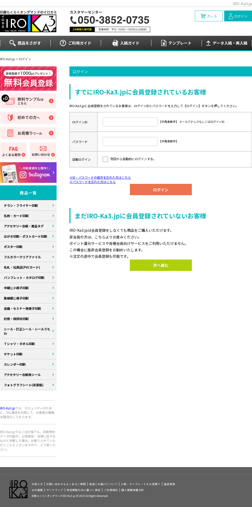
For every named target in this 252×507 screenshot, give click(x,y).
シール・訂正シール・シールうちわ (27, 331)
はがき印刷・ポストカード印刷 (25, 236)
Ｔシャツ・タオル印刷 (19, 343)
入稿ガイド (129, 43)
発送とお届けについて (103, 484)
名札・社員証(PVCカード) (22, 267)
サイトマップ (54, 490)
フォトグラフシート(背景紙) (23, 385)
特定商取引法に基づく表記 (84, 490)
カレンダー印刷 (14, 364)
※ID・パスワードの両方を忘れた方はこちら (100, 177)
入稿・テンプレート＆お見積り (140, 484)
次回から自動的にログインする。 (133, 159)
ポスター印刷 (13, 246)
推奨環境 (169, 484)
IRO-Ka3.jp (7, 59)
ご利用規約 (111, 490)
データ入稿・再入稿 (230, 43)
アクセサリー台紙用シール (22, 374)
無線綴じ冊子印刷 (16, 298)
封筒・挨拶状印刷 (16, 318)
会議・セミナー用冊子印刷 (22, 308)
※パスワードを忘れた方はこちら (92, 181)
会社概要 (37, 490)
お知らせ (37, 484)
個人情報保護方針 (132, 490)
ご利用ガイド (79, 43)
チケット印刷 (13, 354)
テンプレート (180, 43)
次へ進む (160, 265)
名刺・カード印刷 (16, 215)
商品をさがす (29, 43)
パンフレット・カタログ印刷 (24, 277)
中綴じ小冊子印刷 (16, 288)
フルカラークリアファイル (22, 257)
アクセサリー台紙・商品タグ (24, 226)
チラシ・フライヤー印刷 (21, 205)
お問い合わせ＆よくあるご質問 (66, 484)
